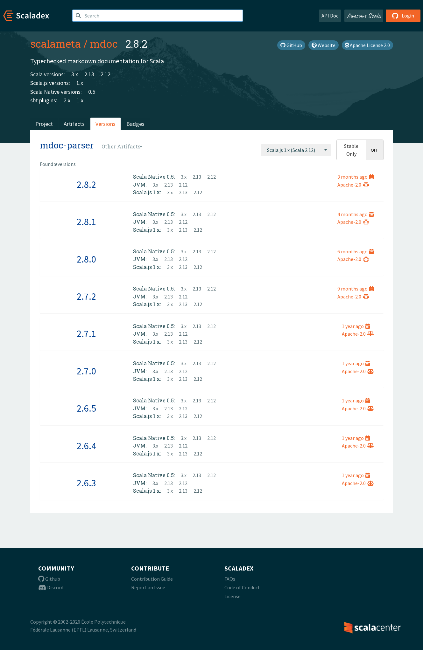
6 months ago (355, 251)
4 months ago (355, 214)
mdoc (104, 44)
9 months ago (355, 288)
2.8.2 (86, 184)
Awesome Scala (364, 15)
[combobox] (296, 150)
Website (323, 45)
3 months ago (355, 177)
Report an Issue (148, 587)
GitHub (291, 45)
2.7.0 (86, 371)
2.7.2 (86, 296)
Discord (50, 587)
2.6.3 (86, 483)
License (232, 596)
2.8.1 (86, 222)
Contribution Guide (152, 579)
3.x (74, 74)
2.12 (105, 74)
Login (403, 15)
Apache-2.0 (353, 184)
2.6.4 (86, 446)
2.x (67, 100)
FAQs (229, 579)
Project (44, 123)
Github (49, 579)
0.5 (91, 91)
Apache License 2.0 (367, 45)
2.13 (89, 74)
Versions (105, 123)
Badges (135, 123)
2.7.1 (86, 333)
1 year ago (356, 326)
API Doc (329, 15)
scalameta (55, 44)
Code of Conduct (242, 587)
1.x (79, 82)
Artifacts (74, 123)
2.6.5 (86, 408)
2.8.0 (86, 259)
